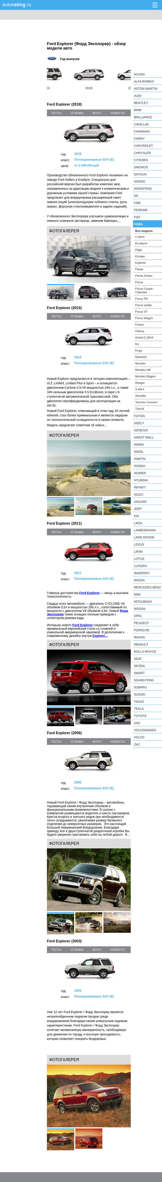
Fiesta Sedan (143, 275)
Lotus (139, 559)
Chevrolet (143, 145)
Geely (139, 423)
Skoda (139, 666)
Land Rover (144, 537)
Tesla (139, 708)
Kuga (138, 350)
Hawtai (140, 459)
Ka (137, 344)
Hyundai (141, 480)
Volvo (139, 737)
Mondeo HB (143, 370)
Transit (139, 408)
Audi (137, 96)
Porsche (141, 630)
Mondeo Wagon (145, 376)
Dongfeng (143, 188)
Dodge (139, 181)
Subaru (140, 687)
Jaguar (140, 501)
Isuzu (138, 494)
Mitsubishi (143, 601)
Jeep (138, 509)
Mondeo (140, 363)
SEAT (138, 659)
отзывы (77, 113)
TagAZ (139, 701)
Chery (139, 138)
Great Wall (144, 437)
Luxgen (140, 566)
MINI (137, 594)
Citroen (141, 160)
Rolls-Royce (145, 651)
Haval (139, 451)
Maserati (142, 573)
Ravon (139, 637)
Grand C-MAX (144, 337)
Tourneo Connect (146, 402)
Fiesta (139, 269)
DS (136, 195)
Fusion (139, 324)
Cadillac (141, 124)
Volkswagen (145, 730)
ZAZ (137, 744)
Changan (141, 131)
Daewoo (141, 167)
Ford (138, 224)
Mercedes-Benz (147, 587)
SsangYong (144, 680)
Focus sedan (143, 305)
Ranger (140, 382)
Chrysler (142, 153)
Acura (139, 74)
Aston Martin (145, 88)
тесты (56, 113)
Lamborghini (145, 530)
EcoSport (141, 243)
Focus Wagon (144, 318)
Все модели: (144, 231)
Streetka (140, 395)
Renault (141, 644)
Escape (140, 256)
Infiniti (140, 487)
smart (139, 673)
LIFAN (138, 551)
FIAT (137, 217)
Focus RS (141, 298)
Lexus (139, 544)
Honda (139, 466)
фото (97, 113)
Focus (139, 282)
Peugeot (141, 623)
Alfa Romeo (144, 81)
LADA (138, 523)
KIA (136, 516)
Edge (138, 249)
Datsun (140, 174)
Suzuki (139, 694)
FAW (137, 203)
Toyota (140, 716)
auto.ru (16, 4)
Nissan (139, 609)
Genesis (141, 430)
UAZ (137, 723)
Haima (139, 444)
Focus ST (141, 311)
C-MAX (140, 237)
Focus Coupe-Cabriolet (144, 290)
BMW (137, 110)
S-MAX (139, 389)
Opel (138, 616)
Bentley (141, 103)
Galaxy (139, 331)
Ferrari (140, 210)
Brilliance (143, 117)
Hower (140, 473)
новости (117, 113)
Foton (139, 416)
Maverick (141, 357)
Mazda (139, 580)
